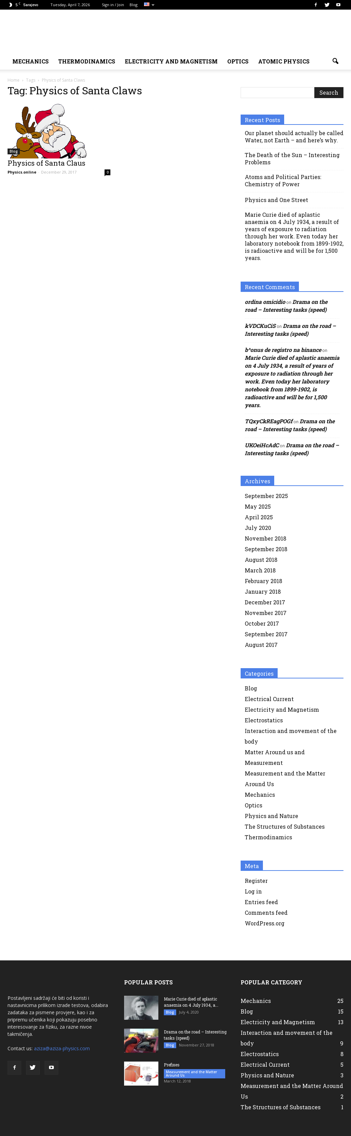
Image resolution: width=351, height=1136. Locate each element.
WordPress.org (265, 923)
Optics (238, 61)
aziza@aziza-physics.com (62, 1048)
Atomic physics (284, 61)
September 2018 (266, 549)
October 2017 (262, 623)
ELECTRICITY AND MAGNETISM (171, 61)
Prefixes (172, 1064)
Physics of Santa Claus (46, 163)
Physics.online (22, 172)
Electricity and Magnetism (282, 709)
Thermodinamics (86, 61)
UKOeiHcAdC (262, 445)
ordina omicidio (265, 301)
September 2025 (266, 495)
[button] (335, 61)
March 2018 (260, 570)
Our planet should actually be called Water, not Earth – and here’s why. (294, 136)
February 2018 (263, 580)
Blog (133, 4)
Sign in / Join (113, 4)
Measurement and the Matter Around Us (191, 1073)
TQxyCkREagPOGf (268, 421)
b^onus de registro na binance (283, 349)
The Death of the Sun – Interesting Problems (292, 158)
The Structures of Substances (285, 826)
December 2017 (265, 602)
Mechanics (260, 794)
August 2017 (261, 644)
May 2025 (258, 506)
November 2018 (265, 538)
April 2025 (259, 517)
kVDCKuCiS (260, 325)
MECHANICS (30, 61)
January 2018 (263, 591)
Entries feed (261, 902)
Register (256, 880)
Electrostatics (264, 720)
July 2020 (258, 527)
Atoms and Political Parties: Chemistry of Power (283, 180)
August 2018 (261, 559)
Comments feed (266, 912)
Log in (253, 891)
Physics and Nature (271, 815)
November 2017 (266, 612)
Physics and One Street (276, 199)
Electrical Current (269, 698)
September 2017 (266, 634)
